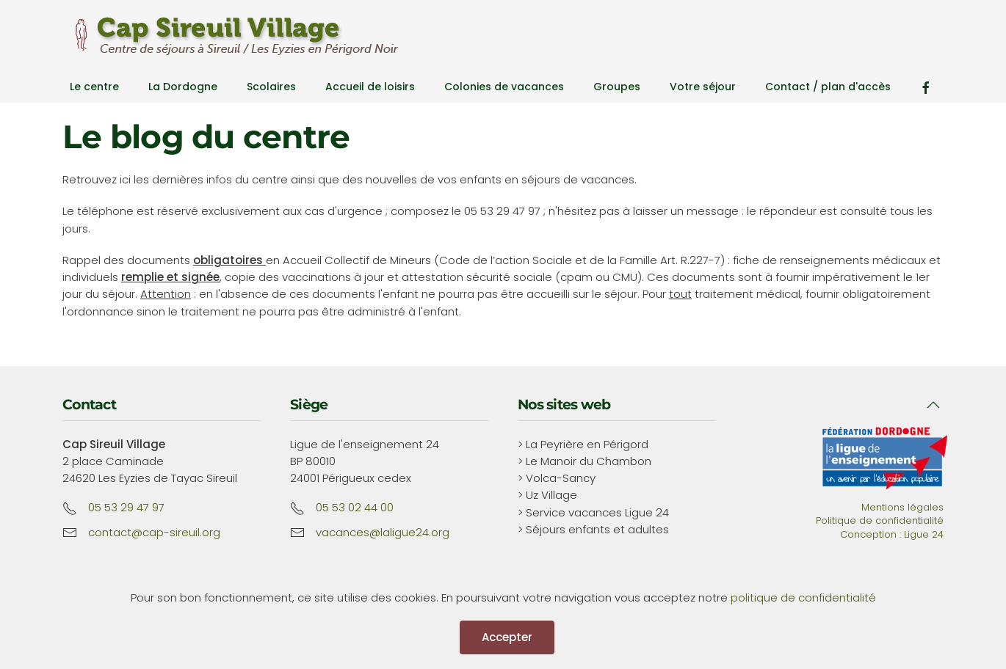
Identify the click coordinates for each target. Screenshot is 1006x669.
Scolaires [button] (271, 86)
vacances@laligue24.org (382, 532)
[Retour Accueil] (231, 35)
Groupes (616, 86)
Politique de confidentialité (880, 520)
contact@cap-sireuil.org (154, 532)
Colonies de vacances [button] (504, 86)
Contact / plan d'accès (828, 86)
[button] (933, 405)
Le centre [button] (94, 86)
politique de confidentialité (803, 597)
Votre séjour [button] (703, 86)
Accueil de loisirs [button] (370, 86)
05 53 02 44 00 (355, 507)
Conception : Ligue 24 (892, 534)
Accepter (507, 637)
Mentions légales (902, 507)
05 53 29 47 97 (126, 507)
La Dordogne (182, 86)
